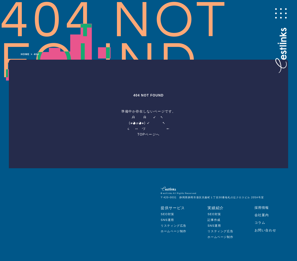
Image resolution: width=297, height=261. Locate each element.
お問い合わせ (265, 230)
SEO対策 (167, 214)
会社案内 (262, 215)
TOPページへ (148, 134)
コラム (260, 222)
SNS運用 (167, 220)
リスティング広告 (173, 225)
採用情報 (262, 207)
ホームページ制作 (173, 231)
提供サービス (173, 208)
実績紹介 (215, 208)
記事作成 (213, 220)
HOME (25, 54)
